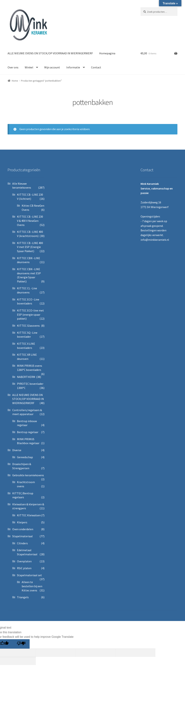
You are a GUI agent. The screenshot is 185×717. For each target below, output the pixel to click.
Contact (96, 67)
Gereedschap (25, 457)
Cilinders (22, 543)
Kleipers (22, 522)
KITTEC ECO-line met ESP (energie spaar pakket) (30, 314)
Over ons (13, 67)
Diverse (16, 450)
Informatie (73, 67)
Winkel (29, 67)
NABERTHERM (26, 377)
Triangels (23, 597)
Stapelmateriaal (22, 536)
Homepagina (107, 53)
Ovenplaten (24, 561)
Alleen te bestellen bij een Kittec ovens (32, 586)
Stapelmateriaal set (29, 575)
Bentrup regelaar (27, 432)
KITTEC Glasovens (28, 325)
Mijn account (52, 67)
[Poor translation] (21, 644)
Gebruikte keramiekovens (28, 475)
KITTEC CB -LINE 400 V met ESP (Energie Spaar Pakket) (30, 247)
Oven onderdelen (22, 529)
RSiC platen (24, 568)
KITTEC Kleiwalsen (29, 515)
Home (15, 80)
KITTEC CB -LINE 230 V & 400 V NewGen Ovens (30, 220)
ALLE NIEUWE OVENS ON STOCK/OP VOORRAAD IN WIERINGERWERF (50, 53)
